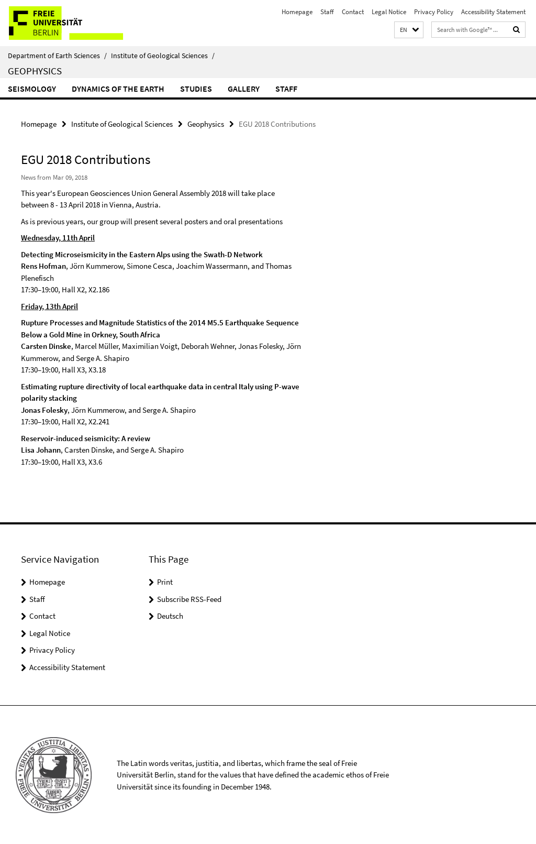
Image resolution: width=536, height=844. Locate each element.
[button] (408, 30)
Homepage (297, 11)
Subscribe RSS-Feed (189, 599)
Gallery (244, 88)
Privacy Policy (433, 11)
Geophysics (35, 70)
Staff (327, 11)
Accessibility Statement (493, 11)
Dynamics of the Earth (118, 88)
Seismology (32, 88)
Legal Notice (389, 11)
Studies (196, 88)
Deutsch (170, 615)
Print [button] (165, 581)
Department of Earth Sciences (57, 55)
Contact (353, 11)
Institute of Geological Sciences (163, 55)
